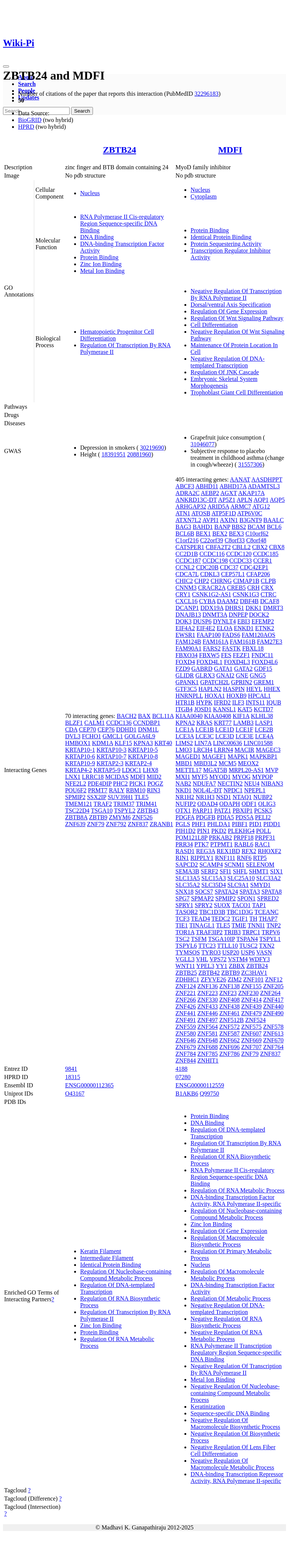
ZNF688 (208, 1047)
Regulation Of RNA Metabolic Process (237, 1190)
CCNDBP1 (146, 723)
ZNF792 (116, 824)
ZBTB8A (76, 817)
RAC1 (262, 844)
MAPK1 (238, 756)
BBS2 (239, 527)
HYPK (204, 702)
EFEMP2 (262, 621)
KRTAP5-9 (106, 770)
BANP (222, 527)
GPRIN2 (241, 682)
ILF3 (238, 702)
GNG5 (258, 675)
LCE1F (244, 729)
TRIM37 (123, 804)
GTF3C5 (186, 689)
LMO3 (183, 750)
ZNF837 (138, 824)
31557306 (250, 464)
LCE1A (184, 729)
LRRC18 (93, 777)
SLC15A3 (213, 878)
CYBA (207, 601)
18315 (72, 1077)
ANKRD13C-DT (196, 500)
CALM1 (94, 723)
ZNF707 (251, 1047)
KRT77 (223, 723)
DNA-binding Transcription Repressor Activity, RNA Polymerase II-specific (236, 1477)
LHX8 (150, 770)
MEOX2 (248, 763)
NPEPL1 (255, 790)
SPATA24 (226, 891)
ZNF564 (208, 1027)
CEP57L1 (233, 574)
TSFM (199, 939)
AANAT (240, 479)
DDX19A (212, 608)
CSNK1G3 (246, 594)
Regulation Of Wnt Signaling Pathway (236, 318)
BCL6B (184, 533)
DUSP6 (202, 621)
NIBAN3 (272, 783)
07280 (182, 1077)
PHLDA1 (218, 824)
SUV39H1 (120, 797)
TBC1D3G (240, 912)
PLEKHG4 (241, 831)
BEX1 (203, 533)
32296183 (207, 93)
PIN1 (203, 831)
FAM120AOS (258, 635)
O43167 (75, 1093)
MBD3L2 (205, 763)
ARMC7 (240, 506)
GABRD (202, 668)
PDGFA (184, 817)
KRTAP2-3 (109, 763)
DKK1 (254, 608)
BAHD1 (203, 527)
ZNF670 (273, 1040)
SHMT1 (258, 871)
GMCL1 (112, 736)
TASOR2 (186, 912)
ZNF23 (228, 993)
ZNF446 (208, 1013)
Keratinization (207, 1406)
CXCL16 (186, 601)
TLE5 (141, 797)
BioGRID (29, 120)
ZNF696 (229, 1047)
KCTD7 (263, 709)
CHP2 (202, 581)
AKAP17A (251, 493)
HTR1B (185, 702)
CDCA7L (187, 574)
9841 (71, 1069)
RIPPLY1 (202, 858)
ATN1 (182, 513)
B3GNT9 (250, 520)
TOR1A (184, 932)
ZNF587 (229, 1033)
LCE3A (184, 736)
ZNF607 (251, 1033)
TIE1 (181, 925)
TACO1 (241, 905)
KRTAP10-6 (80, 756)
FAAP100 (209, 635)
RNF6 (244, 858)
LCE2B (264, 729)
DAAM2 (228, 601)
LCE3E (245, 736)
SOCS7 (204, 891)
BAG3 (183, 527)
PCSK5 (263, 810)
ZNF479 (251, 1013)
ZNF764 (273, 1047)
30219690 (152, 447)
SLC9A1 (238, 885)
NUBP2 (262, 797)
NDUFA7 (204, 783)
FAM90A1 (188, 648)
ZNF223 (208, 993)
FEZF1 (241, 655)
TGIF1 (239, 918)
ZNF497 (208, 1020)
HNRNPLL (189, 695)
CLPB (268, 581)
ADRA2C (187, 493)
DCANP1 (187, 608)
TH (253, 918)
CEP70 (87, 729)
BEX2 (219, 533)
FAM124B (188, 641)
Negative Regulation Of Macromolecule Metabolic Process (232, 1464)
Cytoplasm (203, 196)
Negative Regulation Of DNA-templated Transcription (227, 362)
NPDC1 (233, 790)
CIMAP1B (246, 581)
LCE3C (204, 736)
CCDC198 (215, 560)
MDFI (230, 150)
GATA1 (223, 668)
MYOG (241, 777)
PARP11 (202, 810)
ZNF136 (208, 986)
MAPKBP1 (263, 756)
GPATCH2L (215, 682)
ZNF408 (229, 1000)
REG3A (205, 851)
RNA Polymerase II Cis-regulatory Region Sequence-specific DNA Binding (122, 223)
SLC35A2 (187, 885)
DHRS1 (234, 608)
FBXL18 (253, 648)
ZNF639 (75, 824)
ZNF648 (208, 1040)
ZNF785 (208, 1054)
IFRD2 (222, 702)
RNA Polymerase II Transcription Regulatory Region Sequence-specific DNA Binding (235, 1352)
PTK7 (202, 844)
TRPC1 (251, 932)
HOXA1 (215, 695)
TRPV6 (271, 932)
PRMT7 (98, 790)
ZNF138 (229, 986)
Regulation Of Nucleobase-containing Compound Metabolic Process (126, 1274)
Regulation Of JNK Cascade (224, 372)
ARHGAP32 (190, 506)
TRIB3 (232, 932)
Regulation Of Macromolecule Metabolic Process (227, 1274)
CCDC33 (240, 560)
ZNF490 (273, 1013)
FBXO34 (186, 655)
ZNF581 (208, 1033)
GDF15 (263, 668)
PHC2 (120, 783)
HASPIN (234, 689)
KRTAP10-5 (143, 750)
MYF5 (200, 777)
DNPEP (238, 614)
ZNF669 (251, 1040)
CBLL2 (241, 547)
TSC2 (182, 939)
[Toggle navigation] (6, 66)
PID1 (255, 824)
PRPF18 (243, 837)
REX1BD (228, 851)
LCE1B (204, 729)
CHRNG (221, 581)
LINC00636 (227, 743)
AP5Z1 (226, 500)
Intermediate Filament (107, 1258)
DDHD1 (126, 729)
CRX (267, 587)
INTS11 (255, 702)
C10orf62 (256, 533)
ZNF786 (229, 1054)
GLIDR (184, 675)
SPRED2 (268, 898)
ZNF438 (229, 1006)
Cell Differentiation (213, 325)
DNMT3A (214, 614)
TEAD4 (200, 918)
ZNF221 (185, 993)
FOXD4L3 (237, 662)
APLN (244, 500)
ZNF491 (185, 1020)
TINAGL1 (202, 925)
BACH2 (126, 716)
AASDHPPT (266, 479)
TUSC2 (248, 945)
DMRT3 (273, 608)
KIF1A (241, 716)
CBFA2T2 (218, 547)
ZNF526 (142, 817)
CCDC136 (119, 723)
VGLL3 (185, 959)
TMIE (238, 925)
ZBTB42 (209, 972)
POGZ (155, 783)
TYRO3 (211, 952)
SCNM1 (234, 864)
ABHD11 (206, 486)
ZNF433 (208, 1006)
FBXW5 (209, 655)
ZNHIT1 (208, 1060)
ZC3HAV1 (254, 972)
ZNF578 (273, 1027)
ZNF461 (229, 1013)
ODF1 (249, 804)
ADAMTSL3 (264, 486)
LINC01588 (257, 743)
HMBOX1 (78, 743)
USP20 (230, 952)
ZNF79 (95, 824)
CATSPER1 (189, 547)
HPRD (26, 126)
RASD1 (185, 851)
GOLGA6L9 (140, 736)
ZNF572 (229, 1027)
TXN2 (266, 945)
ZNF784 (185, 1054)
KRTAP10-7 (111, 756)
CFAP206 (258, 574)
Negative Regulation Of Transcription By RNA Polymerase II (235, 294)
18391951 (114, 454)
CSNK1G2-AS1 (211, 594)
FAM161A (215, 641)
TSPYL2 (124, 810)
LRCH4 (203, 750)
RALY (116, 790)
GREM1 (264, 682)
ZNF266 (185, 1000)
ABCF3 (184, 486)
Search (27, 84)
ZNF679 (185, 1047)
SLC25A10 (241, 878)
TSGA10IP (221, 939)
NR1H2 (184, 797)
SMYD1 (260, 885)
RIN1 (182, 858)
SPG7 (182, 898)
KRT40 (163, 743)
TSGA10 (102, 810)
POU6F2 (76, 790)
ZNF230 (248, 993)
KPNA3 (143, 743)
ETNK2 (264, 628)
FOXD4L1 (209, 662)
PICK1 (137, 783)
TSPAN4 (247, 939)
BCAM (256, 527)
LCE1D (224, 729)
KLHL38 (262, 716)
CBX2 (260, 547)
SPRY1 (184, 905)
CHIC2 (184, 581)
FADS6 (231, 635)
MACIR (244, 750)
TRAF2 (103, 804)
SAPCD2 (186, 864)
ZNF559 (185, 1027)
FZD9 (182, 668)
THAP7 (268, 918)
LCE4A (264, 736)
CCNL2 (185, 567)
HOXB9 (236, 695)
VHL (202, 959)
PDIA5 (225, 817)
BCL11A (162, 716)
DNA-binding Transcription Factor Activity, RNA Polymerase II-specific (235, 1200)
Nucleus (90, 193)
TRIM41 (146, 804)
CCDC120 (239, 554)
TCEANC (266, 912)
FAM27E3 (269, 641)
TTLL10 (227, 945)
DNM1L (148, 729)
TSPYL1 (270, 939)
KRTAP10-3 (111, 750)
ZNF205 (273, 986)
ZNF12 (274, 979)
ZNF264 (270, 993)
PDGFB (206, 817)
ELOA (225, 628)
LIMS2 (184, 743)
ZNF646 (185, 1040)
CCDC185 (265, 554)
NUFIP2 (185, 804)
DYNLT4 (224, 621)
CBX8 (276, 547)
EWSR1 (185, 635)
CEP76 (105, 729)
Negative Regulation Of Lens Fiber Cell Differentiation (232, 1450)
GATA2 (243, 668)
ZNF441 (185, 1013)
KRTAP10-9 (80, 763)
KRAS (204, 723)
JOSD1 (202, 709)
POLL (263, 831)
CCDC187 (188, 560)
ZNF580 (185, 1033)
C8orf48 (256, 540)
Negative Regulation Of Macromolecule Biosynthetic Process (235, 1423)
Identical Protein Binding (220, 237)
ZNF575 (251, 1027)
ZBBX (237, 966)
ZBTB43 (147, 810)
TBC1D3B (212, 912)
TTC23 (207, 945)
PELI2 (263, 817)
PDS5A (245, 817)
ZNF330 (208, 1000)
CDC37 (229, 567)
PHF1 (198, 824)
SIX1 (276, 871)
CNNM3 (185, 587)
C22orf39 (211, 540)
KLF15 (123, 743)
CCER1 (262, 560)
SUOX (222, 905)
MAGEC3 (268, 750)
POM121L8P (191, 837)
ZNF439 (251, 1006)
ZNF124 (185, 986)
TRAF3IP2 (209, 932)
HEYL (254, 689)
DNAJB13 (188, 614)
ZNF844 (185, 1060)
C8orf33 (235, 540)
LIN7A (203, 743)
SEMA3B (187, 871)
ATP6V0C (249, 513)
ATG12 (261, 506)
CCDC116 (212, 554)
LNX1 (73, 777)
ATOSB (201, 513)
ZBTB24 (119, 150)
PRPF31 (265, 837)
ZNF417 (273, 1000)
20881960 (139, 454)
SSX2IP (96, 797)
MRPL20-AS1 (246, 770)
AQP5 (277, 500)
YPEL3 (205, 966)
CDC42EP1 (254, 567)
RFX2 (249, 851)
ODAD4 (208, 804)
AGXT (229, 493)
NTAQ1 (242, 797)
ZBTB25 (186, 972)
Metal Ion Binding (102, 271)
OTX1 (183, 810)
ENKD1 (243, 628)
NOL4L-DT (207, 790)
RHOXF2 (269, 851)
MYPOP (262, 777)
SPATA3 (250, 891)
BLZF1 (74, 723)
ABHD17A (232, 486)
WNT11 (185, 966)
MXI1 (182, 777)
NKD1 (183, 790)
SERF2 (209, 871)
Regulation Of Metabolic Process (230, 1298)
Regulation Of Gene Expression (228, 311)
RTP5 (259, 858)
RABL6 (243, 844)
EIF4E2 (205, 628)
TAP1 (259, 905)
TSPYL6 (186, 945)
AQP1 (261, 500)
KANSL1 (224, 709)
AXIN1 (229, 520)
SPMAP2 (202, 898)
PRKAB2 (220, 837)
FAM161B (243, 641)
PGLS (182, 824)
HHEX (271, 689)
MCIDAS (117, 777)
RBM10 (136, 790)
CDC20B (207, 567)
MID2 (154, 777)
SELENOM (260, 864)
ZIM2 (235, 979)
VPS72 (218, 959)
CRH (253, 587)
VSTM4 (238, 959)
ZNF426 (185, 1006)
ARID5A (218, 506)
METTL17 (188, 770)
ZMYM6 (120, 817)
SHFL (240, 871)
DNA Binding (97, 237)
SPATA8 (272, 891)
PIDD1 (271, 824)
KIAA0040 (188, 716)
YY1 (221, 966)
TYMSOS (187, 952)
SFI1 (225, 871)
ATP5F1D (223, 513)
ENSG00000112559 (199, 1085)
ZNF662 (229, 1040)
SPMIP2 (75, 797)
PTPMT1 (221, 844)
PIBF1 (240, 824)
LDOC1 (131, 770)
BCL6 (274, 527)
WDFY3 (259, 959)
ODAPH (229, 804)
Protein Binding (99, 257)
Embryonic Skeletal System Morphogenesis (223, 382)
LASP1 (264, 723)
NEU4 (252, 783)
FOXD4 (185, 662)
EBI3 (243, 621)
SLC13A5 (187, 878)
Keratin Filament (100, 1251)
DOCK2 (259, 614)
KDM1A (102, 743)
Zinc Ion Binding (101, 264)
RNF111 (225, 858)
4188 (181, 1069)
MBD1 (183, 763)
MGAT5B (215, 770)
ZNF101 (253, 979)
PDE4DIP (99, 783)
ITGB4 (183, 709)
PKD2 (218, 831)
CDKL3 (210, 574)
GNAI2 (225, 675)
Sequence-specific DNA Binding (229, 1413)
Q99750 (209, 1093)
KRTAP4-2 (78, 770)
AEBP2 (210, 493)
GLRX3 (205, 675)
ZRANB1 (161, 824)
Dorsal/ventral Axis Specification (230, 304)
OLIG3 (266, 804)
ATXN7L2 (188, 520)
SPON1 (246, 898)
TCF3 (182, 918)
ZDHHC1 (187, 979)
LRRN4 (223, 750)
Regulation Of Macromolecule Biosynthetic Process (227, 1241)
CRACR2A (211, 587)
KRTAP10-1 (80, 750)
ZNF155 (251, 986)
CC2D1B (186, 554)
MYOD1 (220, 777)
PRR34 (184, 844)
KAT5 (244, 709)
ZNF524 (255, 1020)
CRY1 (182, 594)
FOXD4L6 (265, 662)
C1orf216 (186, 540)
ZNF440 (273, 1006)
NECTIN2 (230, 783)
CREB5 (236, 587)
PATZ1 (222, 810)
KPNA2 (185, 723)
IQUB (273, 702)
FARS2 (212, 648)
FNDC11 (262, 655)
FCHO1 (91, 736)
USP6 (248, 952)
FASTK (231, 648)
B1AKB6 (186, 1093)
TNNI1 (256, 925)
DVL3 (73, 736)
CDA (71, 729)
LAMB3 (243, 723)
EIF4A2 (185, 628)
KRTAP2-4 (138, 763)
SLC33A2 (268, 878)
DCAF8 (269, 601)
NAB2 (183, 783)
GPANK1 (187, 682)
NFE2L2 (75, 783)
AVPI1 (210, 520)
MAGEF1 (214, 756)
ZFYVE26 (213, 979)
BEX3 (236, 533)
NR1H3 (205, 797)
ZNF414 (251, 1000)
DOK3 (183, 621)
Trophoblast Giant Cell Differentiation (236, 392)
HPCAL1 (259, 695)
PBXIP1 (242, 810)
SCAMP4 (211, 864)
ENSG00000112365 (89, 1085)
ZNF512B (231, 1020)
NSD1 (223, 797)
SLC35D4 (213, 885)
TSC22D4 (77, 810)
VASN (264, 952)
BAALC (273, 520)
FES (226, 655)
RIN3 (153, 790)
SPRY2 (203, 905)
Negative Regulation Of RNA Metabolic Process (226, 1335)
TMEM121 (78, 804)
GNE (242, 675)
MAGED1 (188, 756)
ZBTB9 (98, 817)
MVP (271, 770)
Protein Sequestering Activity (225, 244)
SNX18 (184, 891)
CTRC (269, 594)
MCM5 (227, 763)
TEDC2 (220, 918)
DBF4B (249, 601)
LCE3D (224, 736)
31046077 (202, 444)
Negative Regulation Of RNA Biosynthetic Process (226, 1322)
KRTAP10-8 (143, 756)
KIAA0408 (217, 716)
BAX (144, 716)
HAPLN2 (209, 689)
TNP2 (273, 925)
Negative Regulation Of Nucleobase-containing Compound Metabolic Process (235, 1393)
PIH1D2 (185, 831)
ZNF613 (273, 1033)
